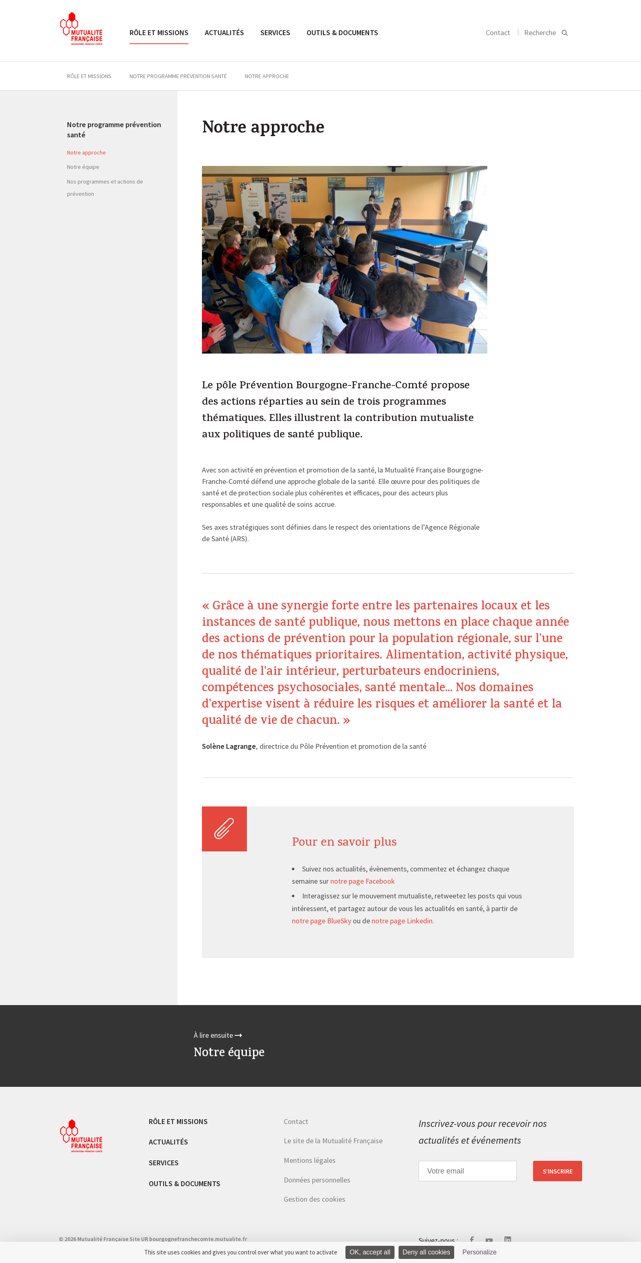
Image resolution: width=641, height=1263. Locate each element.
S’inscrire (557, 1171)
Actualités (224, 32)
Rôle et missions (159, 32)
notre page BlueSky (321, 921)
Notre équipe (83, 166)
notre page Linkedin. (403, 921)
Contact (498, 32)
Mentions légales (310, 1160)
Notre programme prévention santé (178, 76)
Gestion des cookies (314, 1199)
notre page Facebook (362, 882)
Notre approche (86, 152)
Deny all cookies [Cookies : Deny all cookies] (426, 1252)
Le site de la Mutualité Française (333, 1140)
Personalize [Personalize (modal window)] (479, 1252)
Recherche (540, 32)
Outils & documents (342, 32)
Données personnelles (317, 1180)
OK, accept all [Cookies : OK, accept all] (370, 1252)
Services (275, 32)
